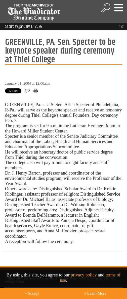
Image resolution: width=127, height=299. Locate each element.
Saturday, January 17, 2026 (23, 26)
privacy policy (84, 274)
